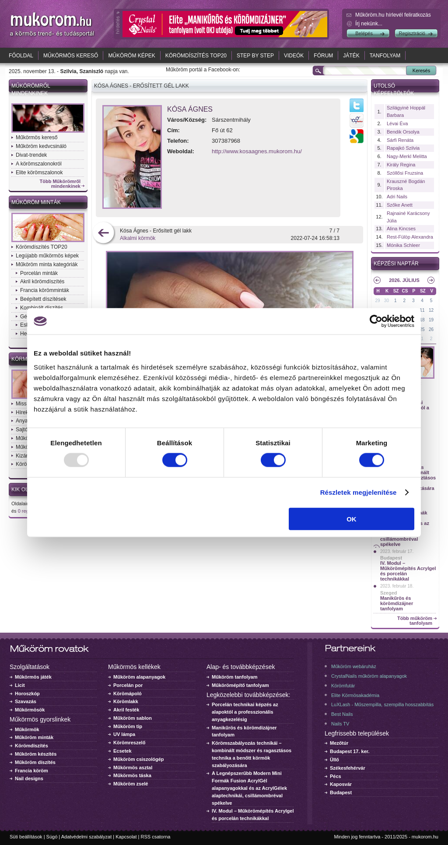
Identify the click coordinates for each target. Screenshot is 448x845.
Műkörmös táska (132, 775)
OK (351, 518)
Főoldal (21, 56)
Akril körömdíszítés (42, 281)
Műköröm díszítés (35, 762)
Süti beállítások (26, 836)
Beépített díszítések (43, 299)
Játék (351, 56)
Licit (20, 685)
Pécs (335, 776)
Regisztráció (412, 33)
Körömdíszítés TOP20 (196, 56)
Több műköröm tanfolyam (414, 621)
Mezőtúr (339, 743)
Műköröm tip (127, 726)
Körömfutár (343, 685)
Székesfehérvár (347, 768)
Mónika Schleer (403, 245)
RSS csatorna (156, 836)
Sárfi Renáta (400, 140)
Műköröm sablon (132, 718)
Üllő (334, 759)
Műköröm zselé (130, 783)
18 (422, 319)
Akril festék (126, 709)
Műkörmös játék (33, 677)
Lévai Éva (397, 123)
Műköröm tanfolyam (235, 677)
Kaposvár (341, 784)
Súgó (52, 836)
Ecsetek (122, 750)
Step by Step (255, 56)
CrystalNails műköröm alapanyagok (369, 676)
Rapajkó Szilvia (403, 148)
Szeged (388, 592)
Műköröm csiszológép (138, 759)
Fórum (323, 56)
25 (422, 329)
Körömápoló (127, 693)
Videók (294, 56)
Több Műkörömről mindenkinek (60, 184)
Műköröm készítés (35, 754)
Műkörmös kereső (70, 56)
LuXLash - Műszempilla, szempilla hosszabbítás (382, 704)
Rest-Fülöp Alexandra (410, 236)
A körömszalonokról (39, 164)
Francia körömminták (44, 290)
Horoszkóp (27, 693)
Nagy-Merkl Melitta (407, 156)
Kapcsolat (126, 836)
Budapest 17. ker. (350, 751)
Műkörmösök (30, 709)
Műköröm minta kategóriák (46, 264)
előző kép (103, 234)
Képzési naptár (396, 264)
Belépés (364, 33)
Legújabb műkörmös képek (47, 256)
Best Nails (342, 714)
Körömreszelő (129, 742)
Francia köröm (31, 770)
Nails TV (340, 723)
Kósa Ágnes (190, 109)
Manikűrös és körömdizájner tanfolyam (396, 603)
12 (431, 310)
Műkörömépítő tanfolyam (240, 685)
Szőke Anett (400, 205)
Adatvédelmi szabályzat (86, 836)
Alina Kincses (401, 228)
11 (422, 310)
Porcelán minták (39, 273)
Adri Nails (397, 196)
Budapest (391, 557)
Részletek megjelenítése (358, 492)
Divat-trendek (31, 155)
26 (431, 329)
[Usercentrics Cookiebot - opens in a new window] (376, 321)
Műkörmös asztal (132, 767)
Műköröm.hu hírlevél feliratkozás (393, 15)
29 (377, 300)
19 (431, 319)
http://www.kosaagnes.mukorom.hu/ (257, 151)
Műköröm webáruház (353, 666)
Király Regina (401, 164)
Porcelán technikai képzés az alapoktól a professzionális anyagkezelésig (245, 712)
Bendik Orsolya (403, 131)
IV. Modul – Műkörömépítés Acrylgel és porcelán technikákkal (408, 570)
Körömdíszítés (31, 745)
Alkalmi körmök (137, 238)
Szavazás (25, 701)
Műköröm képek (131, 56)
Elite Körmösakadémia (355, 695)
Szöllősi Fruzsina (405, 173)
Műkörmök (27, 729)
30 (386, 300)
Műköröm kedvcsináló (41, 146)
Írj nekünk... (368, 24)
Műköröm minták (36, 202)
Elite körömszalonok (39, 172)
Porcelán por (128, 685)
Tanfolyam (385, 56)
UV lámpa (124, 734)
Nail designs (29, 778)
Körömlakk (125, 701)
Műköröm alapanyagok (139, 677)
